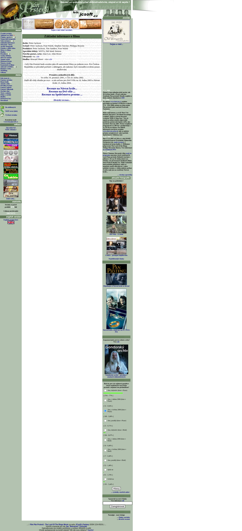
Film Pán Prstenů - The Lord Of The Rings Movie (49, 524)
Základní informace (8, 43)
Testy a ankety (6, 93)
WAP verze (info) (11, 111)
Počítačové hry (6, 98)
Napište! (91, 530)
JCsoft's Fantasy (82, 524)
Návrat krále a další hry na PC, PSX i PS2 (116, 330)
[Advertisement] (62, 110)
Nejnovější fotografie (8, 39)
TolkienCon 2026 (8, 35)
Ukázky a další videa (8, 48)
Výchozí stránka (11, 115)
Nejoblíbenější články (116, 259)
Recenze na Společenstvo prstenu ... (62, 94)
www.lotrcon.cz (115, 101)
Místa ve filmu (6, 50)
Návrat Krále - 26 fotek (116, 212)
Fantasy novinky (6, 80)
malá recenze (119, 142)
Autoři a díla (5, 84)
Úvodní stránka (6, 33)
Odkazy (3, 72)
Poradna (4, 54)
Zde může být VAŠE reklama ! (11, 129)
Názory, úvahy (6, 63)
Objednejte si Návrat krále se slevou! (116, 285)
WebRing (4, 70)
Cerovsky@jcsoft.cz (11, 122)
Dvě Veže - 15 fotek (116, 233)
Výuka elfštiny (6, 56)
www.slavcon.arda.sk (110, 131)
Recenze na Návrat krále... (62, 88)
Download (4, 100)
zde (37, 56)
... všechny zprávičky (124, 175)
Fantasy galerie (6, 87)
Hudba (3, 52)
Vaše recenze (5, 41)
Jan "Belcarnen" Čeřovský (76, 526)
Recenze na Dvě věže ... (62, 91)
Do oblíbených (10, 107)
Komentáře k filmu (7, 65)
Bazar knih (4, 82)
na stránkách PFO (109, 150)
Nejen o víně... (116, 43)
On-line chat (5, 91)
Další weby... (10, 199)
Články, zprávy (6, 37)
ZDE (123, 98)
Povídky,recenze (6, 86)
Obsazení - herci (6, 45)
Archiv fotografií (7, 46)
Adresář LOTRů (6, 67)
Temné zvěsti (5, 59)
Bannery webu (6, 69)
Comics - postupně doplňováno (116, 254)
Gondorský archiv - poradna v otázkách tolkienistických (116, 375)
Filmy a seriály (6, 95)
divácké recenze (124, 519)
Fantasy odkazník (7, 89)
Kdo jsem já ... (6, 78)
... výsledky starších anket (120, 492)
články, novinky (124, 517)
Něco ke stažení (6, 57)
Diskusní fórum (6, 61)
